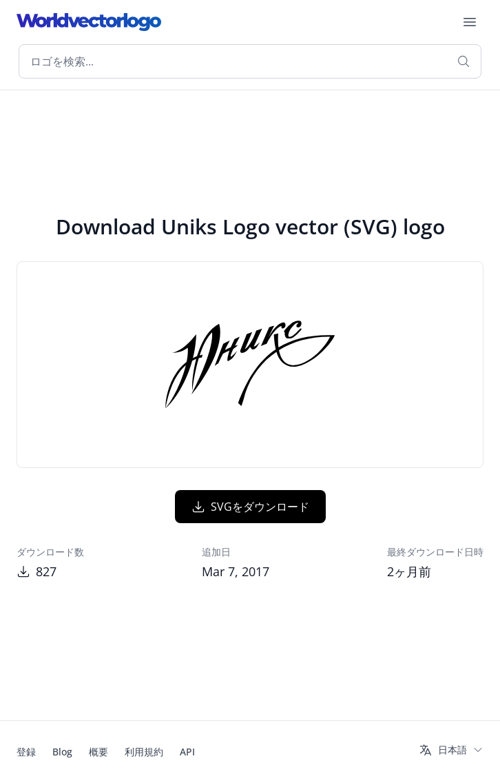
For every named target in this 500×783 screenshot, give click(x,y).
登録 (26, 751)
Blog (62, 751)
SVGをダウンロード (250, 506)
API (187, 751)
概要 (98, 751)
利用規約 (144, 751)
